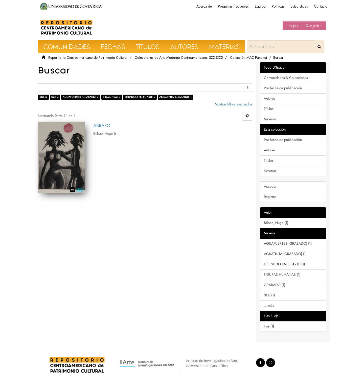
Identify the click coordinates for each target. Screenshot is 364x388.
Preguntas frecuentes (233, 6)
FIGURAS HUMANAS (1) (282, 274)
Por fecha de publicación (283, 88)
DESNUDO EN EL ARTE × (140, 97)
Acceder (270, 186)
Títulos (269, 108)
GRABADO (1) (274, 285)
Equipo (260, 6)
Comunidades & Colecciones (286, 77)
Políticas (278, 6)
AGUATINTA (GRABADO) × (175, 97)
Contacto (320, 6)
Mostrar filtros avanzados (233, 104)
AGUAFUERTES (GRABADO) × (81, 97)
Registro (314, 26)
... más (269, 305)
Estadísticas (299, 6)
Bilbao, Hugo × (112, 97)
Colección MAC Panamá (248, 57)
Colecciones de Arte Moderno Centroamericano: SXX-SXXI (179, 57)
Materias (270, 119)
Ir (248, 87)
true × (55, 97)
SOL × (43, 97)
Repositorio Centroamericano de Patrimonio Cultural (87, 57)
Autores (269, 98)
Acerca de (204, 6)
